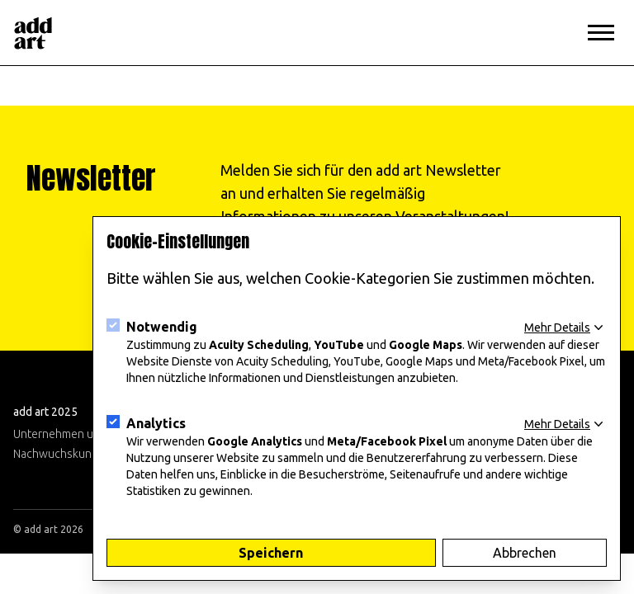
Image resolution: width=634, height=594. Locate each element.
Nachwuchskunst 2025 (71, 453)
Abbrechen (524, 552)
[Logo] (33, 33)
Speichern (271, 552)
